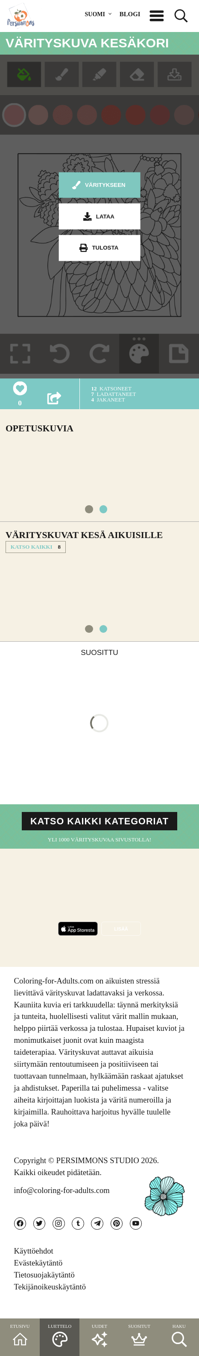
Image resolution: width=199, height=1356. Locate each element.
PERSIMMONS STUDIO (97, 1170)
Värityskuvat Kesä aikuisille (84, 539)
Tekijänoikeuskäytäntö (50, 1299)
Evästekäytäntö (38, 1276)
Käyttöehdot (33, 1264)
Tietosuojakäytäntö (44, 1287)
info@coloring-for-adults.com (62, 1200)
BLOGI (130, 14)
